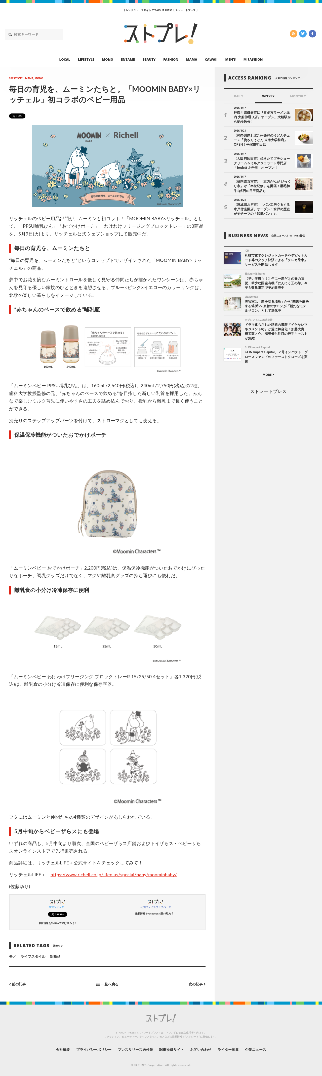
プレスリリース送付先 (135, 1049)
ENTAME (128, 59)
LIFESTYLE (86, 59)
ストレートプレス (268, 391)
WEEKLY (268, 96)
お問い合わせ (200, 1049)
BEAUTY (149, 59)
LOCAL (64, 59)
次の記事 (197, 984)
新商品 (55, 956)
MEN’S (230, 59)
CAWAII (211, 59)
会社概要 (63, 1049)
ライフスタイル (33, 956)
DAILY (238, 96)
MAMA (191, 59)
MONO (107, 59)
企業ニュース (255, 1049)
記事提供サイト (171, 1049)
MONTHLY (298, 96)
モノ (12, 956)
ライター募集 (228, 1049)
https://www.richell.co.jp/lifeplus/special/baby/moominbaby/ (114, 874)
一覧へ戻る (107, 984)
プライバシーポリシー (94, 1049)
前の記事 (17, 984)
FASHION (170, 59)
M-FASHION (253, 59)
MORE (268, 375)
